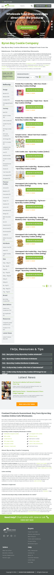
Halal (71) (5, 250)
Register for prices (27, 27)
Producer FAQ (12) (6, 328)
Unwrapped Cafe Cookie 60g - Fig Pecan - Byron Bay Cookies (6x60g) (30, 202)
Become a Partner (8, 553)
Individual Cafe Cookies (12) (6, 148)
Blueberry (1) (6, 191)
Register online (5, 69)
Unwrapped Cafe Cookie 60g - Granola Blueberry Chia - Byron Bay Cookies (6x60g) (31, 219)
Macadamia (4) (7, 210)
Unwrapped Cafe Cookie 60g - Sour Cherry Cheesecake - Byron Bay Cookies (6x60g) (31, 252)
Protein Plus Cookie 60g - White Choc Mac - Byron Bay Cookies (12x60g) (31, 119)
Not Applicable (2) (7, 314)
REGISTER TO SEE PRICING (34, 90)
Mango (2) (5, 213)
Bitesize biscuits (33, 436)
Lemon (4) (5, 207)
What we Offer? (7, 550)
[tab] (27, 354)
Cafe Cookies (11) (7, 120)
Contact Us (31, 553)
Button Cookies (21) (7, 116)
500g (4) (5, 282)
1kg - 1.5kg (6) (6, 272)
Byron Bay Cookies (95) (6, 300)
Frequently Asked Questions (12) (7, 323)
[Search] (27, 5)
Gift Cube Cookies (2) (6, 135)
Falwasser (45, 491)
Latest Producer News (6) (7, 338)
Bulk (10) (5, 112)
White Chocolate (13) (7, 239)
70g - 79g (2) (6, 292)
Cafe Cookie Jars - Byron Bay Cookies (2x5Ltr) (32, 152)
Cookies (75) (6, 100)
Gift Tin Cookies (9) (7, 143)
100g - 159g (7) (7, 263)
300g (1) (5, 279)
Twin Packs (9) (7, 172)
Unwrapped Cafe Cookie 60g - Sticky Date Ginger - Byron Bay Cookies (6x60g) (30, 269)
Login (49, 6)
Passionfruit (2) (7, 225)
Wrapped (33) (6, 178)
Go (50, 74)
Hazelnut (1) (6, 204)
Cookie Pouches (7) (7, 124)
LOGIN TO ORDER (30, 93)
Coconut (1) (6, 197)
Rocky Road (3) (7, 228)
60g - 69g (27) (6, 288)
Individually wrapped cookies (11, 434)
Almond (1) (6, 188)
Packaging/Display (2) (7, 104)
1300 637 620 (7, 2)
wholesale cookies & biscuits (35, 66)
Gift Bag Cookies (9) (7, 129)
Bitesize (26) (6, 96)
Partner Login (6, 557)
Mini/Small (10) (7, 155)
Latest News (31, 560)
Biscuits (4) (6, 93)
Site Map (30, 562)
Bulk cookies (7, 436)
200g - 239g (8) (7, 276)
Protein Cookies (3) (7, 159)
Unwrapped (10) (7, 175)
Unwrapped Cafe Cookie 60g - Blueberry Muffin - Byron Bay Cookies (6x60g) (32, 168)
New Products (32, 536)
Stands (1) (5, 169)
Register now (40, 6)
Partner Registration (8, 555)
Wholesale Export (33, 543)
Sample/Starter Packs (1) (7, 164)
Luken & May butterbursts (36, 443)
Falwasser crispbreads (10, 446)
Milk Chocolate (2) (7, 217)
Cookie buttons (8, 439)
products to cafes (31, 63)
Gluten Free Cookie (42, 463)
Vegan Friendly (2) (7, 254)
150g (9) (5, 269)
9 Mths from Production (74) (7, 309)
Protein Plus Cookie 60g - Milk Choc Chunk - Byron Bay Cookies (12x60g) (31, 85)
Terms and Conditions (34, 539)
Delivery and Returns (34, 534)
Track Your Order (33, 532)
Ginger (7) (5, 201)
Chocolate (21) (7, 194)
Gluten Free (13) (7, 247)
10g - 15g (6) (6, 266)
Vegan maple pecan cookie (44, 468)
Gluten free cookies (34, 441)
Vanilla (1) (5, 235)
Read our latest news (27, 404)
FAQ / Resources (32, 550)
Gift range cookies (8, 441)
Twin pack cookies (8, 443)
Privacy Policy (32, 541)
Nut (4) (5, 222)
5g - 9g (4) (6, 285)
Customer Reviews (33, 557)
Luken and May (38, 481)
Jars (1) (5, 152)
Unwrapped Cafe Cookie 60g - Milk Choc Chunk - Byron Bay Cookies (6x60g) (30, 236)
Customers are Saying (33, 511)
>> (43, 77)
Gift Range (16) (7, 139)
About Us (30, 555)
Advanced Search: (23, 74)
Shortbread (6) (7, 231)
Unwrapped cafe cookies (35, 434)
